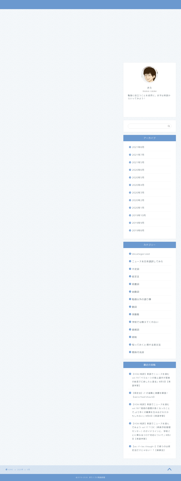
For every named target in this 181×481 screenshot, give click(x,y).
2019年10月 (139, 215)
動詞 (134, 306)
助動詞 (135, 291)
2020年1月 (138, 207)
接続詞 (135, 329)
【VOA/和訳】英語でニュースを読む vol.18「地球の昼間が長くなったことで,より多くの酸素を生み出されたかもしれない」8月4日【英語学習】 (151, 410)
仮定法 (135, 276)
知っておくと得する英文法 (146, 344)
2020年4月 (138, 185)
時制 (134, 337)
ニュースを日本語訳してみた (147, 261)
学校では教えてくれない (145, 322)
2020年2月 (138, 200)
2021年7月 (138, 154)
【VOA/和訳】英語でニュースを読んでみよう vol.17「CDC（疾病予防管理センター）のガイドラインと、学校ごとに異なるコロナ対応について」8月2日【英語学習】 (151, 431)
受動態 (135, 314)
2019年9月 (138, 222)
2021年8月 (138, 147)
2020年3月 (138, 192)
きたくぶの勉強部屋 (19, 4)
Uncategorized (141, 254)
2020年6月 (138, 169)
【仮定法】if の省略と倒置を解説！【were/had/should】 (150, 395)
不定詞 (135, 269)
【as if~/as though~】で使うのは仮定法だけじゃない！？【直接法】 (151, 448)
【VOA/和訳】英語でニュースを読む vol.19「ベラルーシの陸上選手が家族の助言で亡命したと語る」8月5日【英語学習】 (151, 380)
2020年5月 (138, 177)
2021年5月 (138, 162)
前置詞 (135, 284)
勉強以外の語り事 (141, 299)
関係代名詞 (138, 352)
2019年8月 (138, 230)
